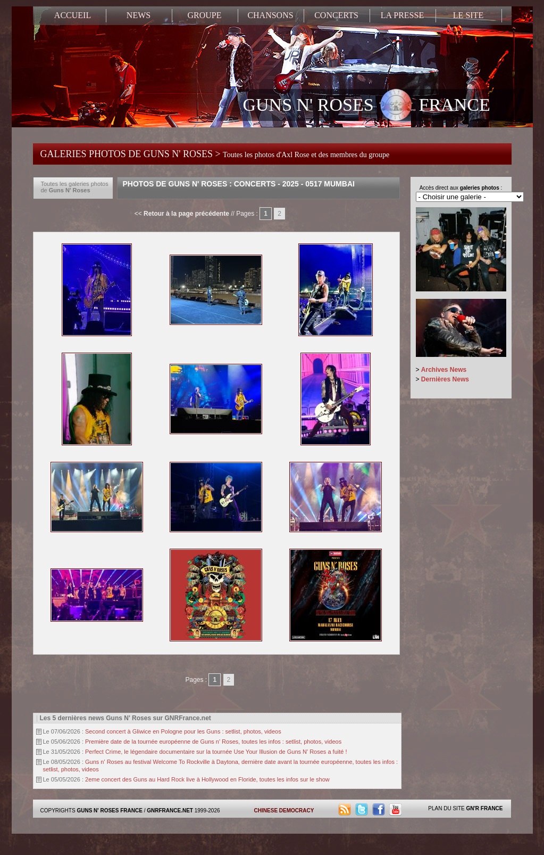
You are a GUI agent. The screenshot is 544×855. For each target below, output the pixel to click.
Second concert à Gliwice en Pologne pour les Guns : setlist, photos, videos (183, 731)
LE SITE (468, 15)
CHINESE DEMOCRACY (284, 810)
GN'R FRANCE (484, 808)
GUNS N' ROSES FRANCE (366, 106)
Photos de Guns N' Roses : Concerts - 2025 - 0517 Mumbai (239, 184)
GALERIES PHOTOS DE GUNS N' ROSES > (215, 154)
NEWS (138, 15)
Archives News (443, 369)
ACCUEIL (72, 15)
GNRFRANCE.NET (170, 810)
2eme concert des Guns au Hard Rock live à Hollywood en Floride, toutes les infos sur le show (207, 779)
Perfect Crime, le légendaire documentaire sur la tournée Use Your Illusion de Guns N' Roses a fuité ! (216, 751)
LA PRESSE (402, 15)
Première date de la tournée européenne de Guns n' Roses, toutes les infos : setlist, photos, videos (213, 741)
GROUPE (204, 15)
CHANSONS (270, 15)
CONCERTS (336, 15)
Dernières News (445, 379)
